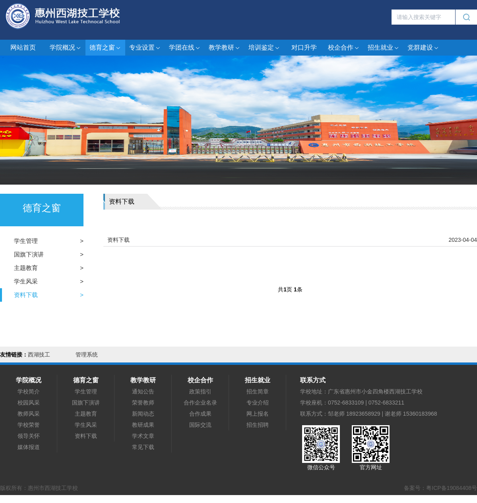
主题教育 (26, 267)
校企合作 (344, 48)
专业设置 (145, 48)
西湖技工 (39, 354)
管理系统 (87, 354)
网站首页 (23, 47)
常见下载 (143, 447)
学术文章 (143, 436)
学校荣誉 (28, 425)
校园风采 (28, 402)
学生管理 (26, 240)
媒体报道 (28, 447)
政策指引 (200, 391)
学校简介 (28, 391)
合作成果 (200, 413)
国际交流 (200, 425)
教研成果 (143, 425)
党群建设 (423, 48)
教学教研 (224, 48)
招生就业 (383, 48)
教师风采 (28, 413)
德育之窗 (105, 48)
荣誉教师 (143, 402)
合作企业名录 (200, 402)
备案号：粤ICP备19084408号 (440, 488)
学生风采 (26, 281)
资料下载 (26, 294)
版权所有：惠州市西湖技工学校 (39, 488)
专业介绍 (257, 402)
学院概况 (65, 48)
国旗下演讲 (29, 254)
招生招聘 (257, 425)
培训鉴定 (264, 48)
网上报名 (257, 413)
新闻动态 (143, 413)
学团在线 (185, 48)
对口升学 (304, 47)
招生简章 (257, 391)
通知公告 (143, 391)
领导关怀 (28, 436)
